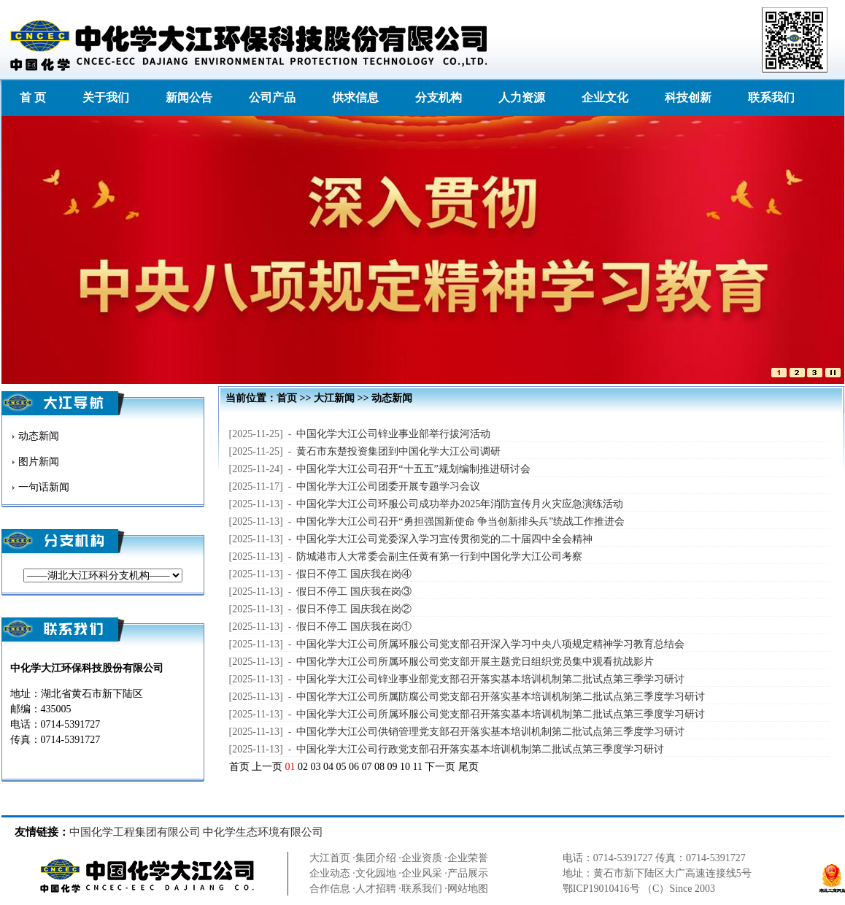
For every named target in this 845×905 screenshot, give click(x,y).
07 (367, 766)
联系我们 (771, 97)
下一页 (440, 766)
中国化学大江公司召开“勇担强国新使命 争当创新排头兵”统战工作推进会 (460, 521)
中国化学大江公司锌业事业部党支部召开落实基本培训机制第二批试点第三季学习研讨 (490, 679)
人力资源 (521, 97)
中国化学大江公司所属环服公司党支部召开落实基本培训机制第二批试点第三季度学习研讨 (500, 714)
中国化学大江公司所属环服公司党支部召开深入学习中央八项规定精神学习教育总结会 (490, 644)
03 (316, 766)
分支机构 (438, 97)
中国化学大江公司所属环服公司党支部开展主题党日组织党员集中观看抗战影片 (475, 661)
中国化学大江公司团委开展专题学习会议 (388, 486)
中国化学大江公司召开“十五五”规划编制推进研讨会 (413, 468)
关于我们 (105, 97)
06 (354, 766)
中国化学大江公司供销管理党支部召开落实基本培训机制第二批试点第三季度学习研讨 (490, 731)
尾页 (468, 766)
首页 (287, 398)
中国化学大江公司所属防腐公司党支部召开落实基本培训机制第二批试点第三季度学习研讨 (500, 696)
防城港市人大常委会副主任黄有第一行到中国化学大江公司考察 (439, 556)
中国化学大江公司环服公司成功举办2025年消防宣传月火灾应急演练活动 (459, 503)
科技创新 (688, 97)
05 (341, 766)
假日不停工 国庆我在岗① (354, 626)
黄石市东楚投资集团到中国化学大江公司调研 (398, 451)
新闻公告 (189, 97)
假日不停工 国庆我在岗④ (354, 574)
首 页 (33, 97)
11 (417, 766)
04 (328, 766)
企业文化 (605, 97)
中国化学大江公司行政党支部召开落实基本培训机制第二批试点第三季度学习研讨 (480, 749)
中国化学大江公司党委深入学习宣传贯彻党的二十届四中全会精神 (444, 539)
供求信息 (355, 97)
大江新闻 (334, 398)
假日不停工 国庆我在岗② (354, 609)
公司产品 (272, 97)
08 (379, 766)
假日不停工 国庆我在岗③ (354, 591)
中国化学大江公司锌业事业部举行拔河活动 (393, 433)
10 (405, 766)
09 (392, 766)
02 (303, 766)
